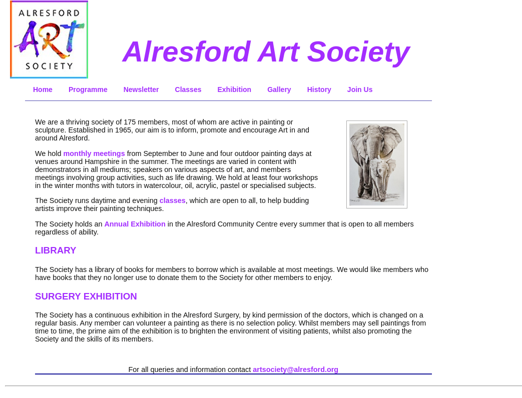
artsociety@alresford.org (295, 370)
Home (43, 90)
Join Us (360, 90)
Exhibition (234, 90)
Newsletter (141, 90)
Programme (88, 90)
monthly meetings (94, 154)
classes (173, 200)
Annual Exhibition (134, 224)
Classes (188, 90)
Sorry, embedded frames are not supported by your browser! (377, 168)
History (319, 90)
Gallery (279, 90)
